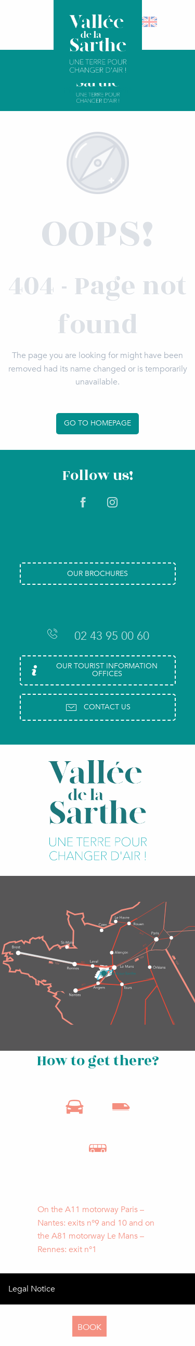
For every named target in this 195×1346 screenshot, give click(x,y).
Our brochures (97, 574)
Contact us (98, 707)
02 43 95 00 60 (97, 635)
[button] (150, 21)
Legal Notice (31, 1289)
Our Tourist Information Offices (93, 669)
